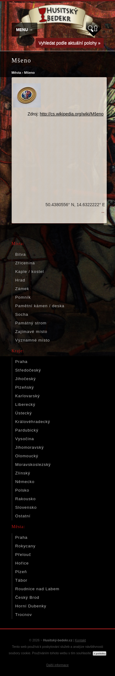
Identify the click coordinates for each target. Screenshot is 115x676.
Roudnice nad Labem (37, 589)
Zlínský (22, 473)
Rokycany (25, 546)
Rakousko (25, 499)
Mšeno (29, 72)
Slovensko (26, 507)
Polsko (22, 490)
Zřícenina (25, 263)
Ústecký (23, 413)
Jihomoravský (29, 447)
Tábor (21, 580)
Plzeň (21, 571)
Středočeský (28, 370)
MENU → (24, 29)
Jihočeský (25, 378)
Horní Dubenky (31, 606)
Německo (25, 481)
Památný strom (31, 323)
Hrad (20, 280)
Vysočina (24, 438)
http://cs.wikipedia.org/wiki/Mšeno (72, 113)
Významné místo (32, 340)
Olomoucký (27, 456)
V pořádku (99, 653)
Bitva (20, 254)
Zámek (22, 288)
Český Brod (27, 597)
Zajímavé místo (31, 331)
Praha (21, 361)
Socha (22, 314)
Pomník (23, 297)
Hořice (22, 563)
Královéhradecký (32, 421)
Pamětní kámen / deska (40, 306)
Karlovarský (27, 396)
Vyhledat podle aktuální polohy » (70, 42)
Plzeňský (24, 387)
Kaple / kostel (29, 271)
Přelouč (23, 554)
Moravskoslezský (33, 464)
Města (16, 72)
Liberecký (25, 404)
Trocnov (23, 614)
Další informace (57, 665)
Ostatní (23, 516)
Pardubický (27, 430)
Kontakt (80, 640)
